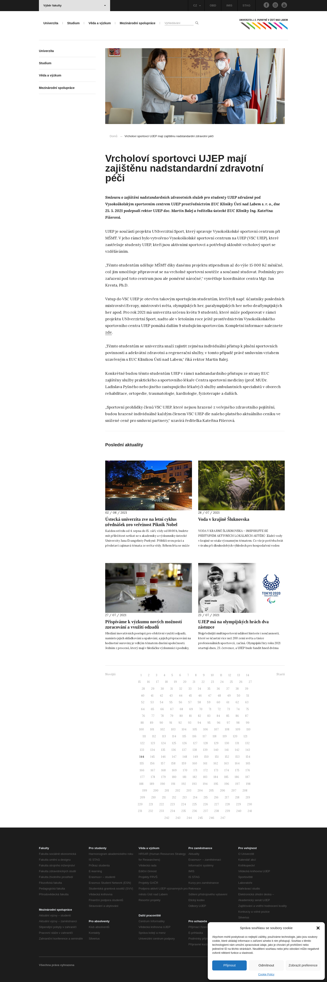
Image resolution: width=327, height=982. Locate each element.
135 (163, 750)
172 (206, 770)
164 (237, 763)
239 (227, 811)
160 (194, 763)
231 (140, 811)
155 (142, 763)
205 (211, 790)
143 (248, 750)
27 (250, 682)
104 (184, 729)
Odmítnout (266, 965)
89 (151, 723)
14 (247, 675)
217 (227, 797)
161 (205, 763)
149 (195, 757)
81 (190, 716)
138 (195, 750)
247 (222, 818)
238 (216, 811)
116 (194, 736)
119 (225, 736)
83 (208, 716)
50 (238, 695)
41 (152, 695)
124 (163, 743)
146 (163, 757)
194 (205, 784)
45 (190, 695)
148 (185, 757)
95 (209, 723)
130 (227, 743)
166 (142, 770)
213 (184, 797)
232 (150, 811)
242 (166, 818)
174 (226, 770)
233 (161, 811)
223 (172, 804)
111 (144, 736)
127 (195, 743)
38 (237, 689)
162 (216, 763)
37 (227, 689)
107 (216, 729)
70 (200, 709)
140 (216, 750)
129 (216, 743)
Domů (113, 136)
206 (222, 790)
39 (246, 689)
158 (173, 763)
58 (199, 702)
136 (174, 750)
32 (180, 689)
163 (226, 763)
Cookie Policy (266, 974)
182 (195, 777)
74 (238, 709)
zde (108, 332)
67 (172, 709)
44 (180, 695)
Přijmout (229, 965)
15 (139, 682)
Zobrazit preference (303, 965)
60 (218, 702)
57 (190, 702)
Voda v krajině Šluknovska (223, 519)
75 (247, 709)
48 (219, 695)
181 (184, 777)
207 (233, 790)
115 (184, 736)
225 (194, 804)
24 (222, 682)
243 (178, 818)
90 (161, 723)
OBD (213, 5)
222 (161, 804)
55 (171, 702)
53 (152, 702)
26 (240, 682)
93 (189, 723)
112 (154, 736)
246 (211, 818)
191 (173, 784)
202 (177, 790)
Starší (281, 674)
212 (174, 797)
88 (142, 723)
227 (216, 804)
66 (162, 709)
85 (227, 716)
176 (248, 770)
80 (181, 716)
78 (162, 716)
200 (155, 790)
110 (248, 729)
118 (214, 736)
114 (174, 736)
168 (163, 770)
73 (228, 709)
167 (153, 770)
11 (221, 675)
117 (204, 736)
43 (171, 695)
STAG (246, 5)
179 (163, 777)
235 (183, 811)
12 (229, 675)
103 (173, 729)
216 (216, 797)
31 (171, 689)
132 (247, 743)
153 (237, 757)
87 (246, 716)
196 (226, 784)
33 (190, 689)
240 (238, 811)
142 (237, 750)
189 (152, 784)
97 (228, 723)
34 (199, 689)
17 (157, 682)
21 (194, 682)
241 (250, 811)
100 (141, 729)
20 (184, 682)
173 (216, 770)
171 (195, 770)
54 (161, 702)
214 (195, 797)
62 (237, 702)
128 (206, 743)
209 (142, 797)
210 (153, 797)
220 (140, 804)
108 (227, 729)
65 (152, 709)
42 (161, 695)
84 (218, 716)
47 (209, 695)
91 (170, 723)
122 (142, 743)
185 (226, 777)
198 (248, 784)
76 (143, 716)
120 (235, 736)
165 (248, 763)
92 (180, 723)
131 (237, 743)
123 (153, 743)
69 (191, 709)
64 (143, 709)
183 (205, 777)
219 (248, 797)
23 (212, 682)
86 (237, 716)
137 (184, 750)
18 (166, 682)
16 (148, 682)
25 (231, 682)
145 (152, 757)
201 (167, 790)
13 (238, 675)
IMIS (229, 5)
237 (205, 811)
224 (183, 804)
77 (152, 716)
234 (172, 811)
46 (200, 695)
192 (184, 784)
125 (174, 743)
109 (238, 729)
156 (152, 763)
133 (142, 750)
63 (246, 702)
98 (238, 723)
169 (174, 770)
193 (194, 784)
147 (174, 757)
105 (195, 729)
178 (153, 777)
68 (181, 709)
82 (199, 716)
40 (142, 695)
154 (248, 757)
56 (180, 702)
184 (216, 777)
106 (205, 729)
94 (199, 723)
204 (200, 790)
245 (200, 818)
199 (144, 790)
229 (238, 804)
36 (218, 689)
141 (227, 750)
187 (247, 777)
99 (247, 723)
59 (208, 702)
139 (205, 750)
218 (237, 797)
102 (162, 729)
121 (245, 736)
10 (212, 675)
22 (203, 682)
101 (152, 729)
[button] (318, 928)
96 (218, 723)
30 (162, 689)
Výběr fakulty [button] (74, 5)
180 (174, 777)
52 (142, 702)
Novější (110, 674)
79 (171, 716)
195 (216, 784)
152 (227, 757)
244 (189, 818)
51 (247, 695)
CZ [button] (197, 5)
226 (205, 804)
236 (194, 811)
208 (244, 790)
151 (217, 757)
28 (143, 689)
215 (206, 797)
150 (206, 757)
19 (175, 682)
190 (162, 784)
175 (237, 770)
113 (164, 736)
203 (188, 790)
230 (249, 804)
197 (237, 784)
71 (210, 709)
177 (142, 777)
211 (164, 797)
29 (152, 689)
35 (208, 689)
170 (185, 770)
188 (141, 784)
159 (184, 763)
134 (152, 750)
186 (237, 777)
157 (163, 763)
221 (151, 804)
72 (219, 709)
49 (229, 695)
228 (227, 804)
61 (227, 702)
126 (184, 743)
